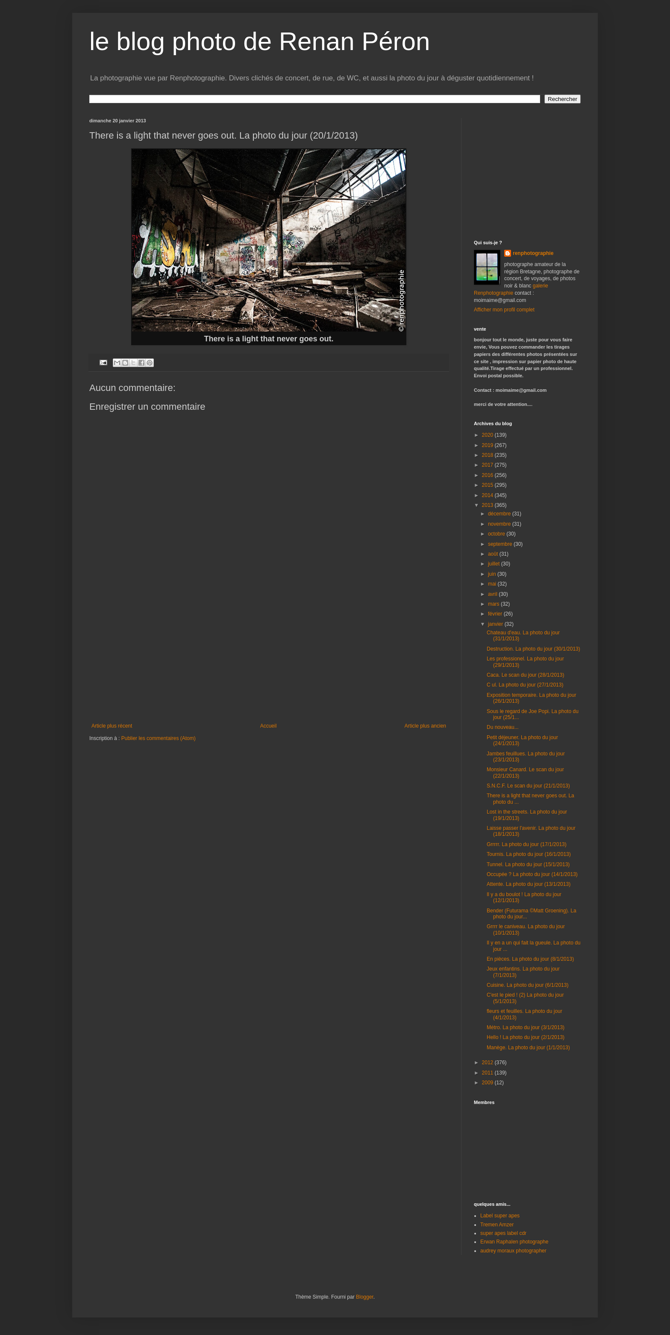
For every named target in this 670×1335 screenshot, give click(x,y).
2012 (488, 1063)
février (496, 614)
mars (494, 604)
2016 (488, 475)
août (494, 554)
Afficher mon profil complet (504, 310)
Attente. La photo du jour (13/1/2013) (528, 884)
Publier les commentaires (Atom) (158, 738)
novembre (500, 524)
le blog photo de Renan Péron (259, 41)
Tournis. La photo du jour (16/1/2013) (529, 854)
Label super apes (500, 1216)
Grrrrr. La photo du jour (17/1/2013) (527, 844)
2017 (488, 465)
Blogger (364, 1297)
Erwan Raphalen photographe (514, 1242)
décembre (500, 514)
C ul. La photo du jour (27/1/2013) (525, 685)
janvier (496, 624)
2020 (488, 435)
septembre (501, 544)
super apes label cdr (503, 1233)
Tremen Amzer (497, 1225)
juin (492, 574)
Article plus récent (111, 726)
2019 (488, 445)
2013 (488, 505)
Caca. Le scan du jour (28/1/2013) (525, 675)
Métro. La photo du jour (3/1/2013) (525, 1027)
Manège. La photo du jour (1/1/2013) (528, 1048)
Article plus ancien (425, 726)
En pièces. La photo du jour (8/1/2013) (530, 959)
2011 (488, 1073)
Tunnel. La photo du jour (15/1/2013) (528, 864)
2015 (488, 485)
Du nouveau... (503, 727)
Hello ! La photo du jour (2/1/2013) (525, 1037)
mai (493, 584)
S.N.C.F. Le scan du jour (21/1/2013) (528, 786)
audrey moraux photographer (513, 1251)
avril (493, 594)
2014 (488, 495)
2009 (488, 1083)
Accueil (268, 726)
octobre (497, 534)
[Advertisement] (269, 658)
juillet (494, 564)
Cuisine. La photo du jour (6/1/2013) (527, 985)
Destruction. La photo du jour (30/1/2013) (533, 649)
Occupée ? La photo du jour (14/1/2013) (532, 874)
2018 (488, 455)
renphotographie (533, 253)
